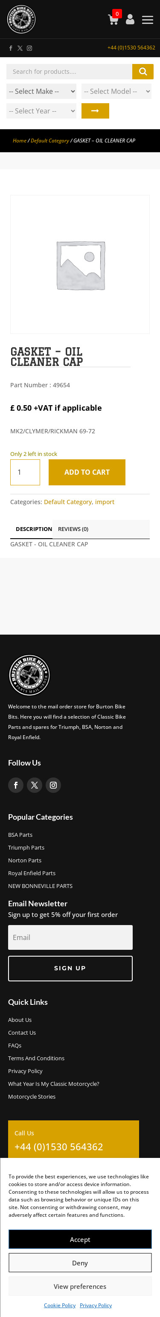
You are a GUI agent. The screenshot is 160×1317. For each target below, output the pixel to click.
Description (34, 529)
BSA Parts (20, 835)
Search (95, 111)
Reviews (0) (73, 529)
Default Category (50, 140)
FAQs (14, 1045)
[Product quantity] (25, 472)
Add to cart (87, 472)
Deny (80, 1263)
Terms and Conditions (36, 1058)
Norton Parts (24, 860)
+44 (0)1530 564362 (131, 47)
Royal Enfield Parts (31, 873)
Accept (80, 1239)
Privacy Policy (96, 1305)
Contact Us (22, 1033)
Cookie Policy (60, 1305)
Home (19, 140)
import (104, 502)
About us (20, 1020)
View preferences (80, 1286)
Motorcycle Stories (31, 1097)
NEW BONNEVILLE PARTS (40, 886)
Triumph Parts (26, 847)
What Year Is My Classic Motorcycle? (53, 1084)
